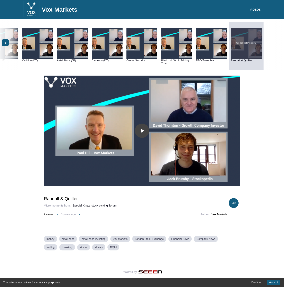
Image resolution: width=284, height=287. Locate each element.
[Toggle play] (142, 131)
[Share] (234, 203)
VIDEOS (255, 9)
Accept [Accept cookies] (273, 282)
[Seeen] (150, 272)
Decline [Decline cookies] (256, 282)
